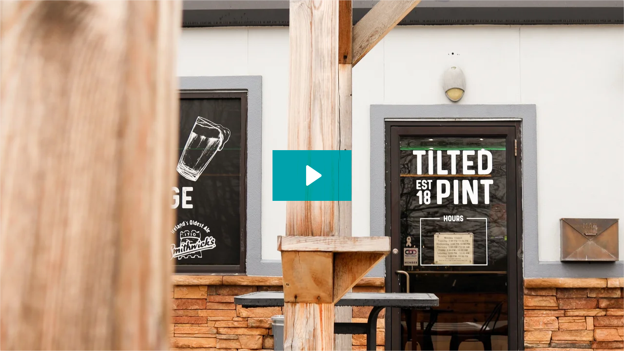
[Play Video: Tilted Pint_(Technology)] (312, 175)
